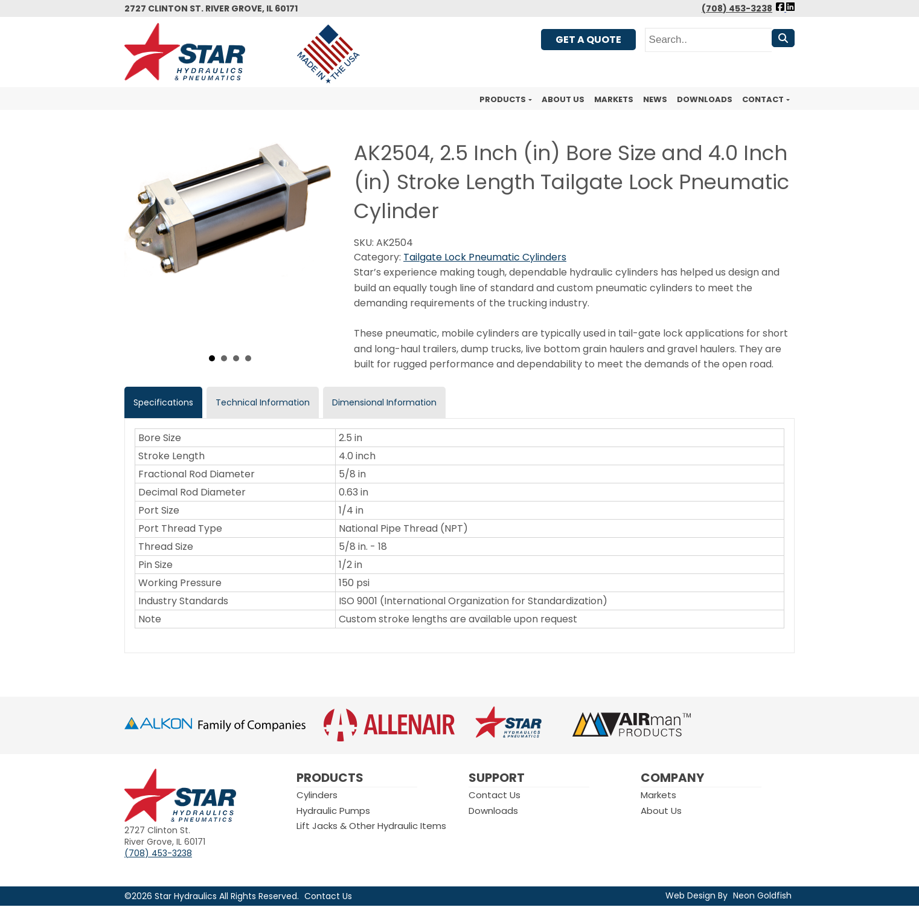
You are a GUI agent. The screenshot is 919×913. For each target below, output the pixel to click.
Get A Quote (588, 40)
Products (502, 99)
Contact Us (494, 795)
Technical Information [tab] (263, 402)
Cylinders (317, 795)
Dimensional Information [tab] (384, 402)
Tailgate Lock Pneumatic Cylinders (484, 257)
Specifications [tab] (163, 402)
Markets (613, 99)
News (655, 99)
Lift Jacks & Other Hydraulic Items (371, 825)
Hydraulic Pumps (333, 810)
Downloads (704, 99)
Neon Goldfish (762, 895)
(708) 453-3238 (737, 8)
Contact (763, 99)
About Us (563, 99)
